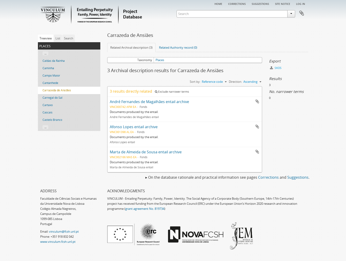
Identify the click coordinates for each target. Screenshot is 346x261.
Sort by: (195, 82)
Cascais (47, 112)
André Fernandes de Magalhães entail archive (149, 101)
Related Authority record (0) (178, 47)
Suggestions (260, 3)
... (45, 53)
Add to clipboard (257, 101)
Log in (300, 3)
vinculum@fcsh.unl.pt (64, 231)
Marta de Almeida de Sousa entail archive (146, 151)
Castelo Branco (52, 120)
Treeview (46, 38)
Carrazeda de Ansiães (57, 90)
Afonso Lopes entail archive (134, 126)
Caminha (48, 68)
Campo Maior (51, 75)
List (57, 38)
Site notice (282, 3)
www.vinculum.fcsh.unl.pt (58, 242)
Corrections (237, 3)
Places (160, 60)
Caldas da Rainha (54, 61)
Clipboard (301, 13)
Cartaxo (48, 105)
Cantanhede (50, 83)
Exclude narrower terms (172, 92)
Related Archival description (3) (131, 47)
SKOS (276, 68)
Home (218, 3)
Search (68, 38)
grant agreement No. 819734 (144, 209)
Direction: (235, 82)
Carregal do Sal (52, 98)
